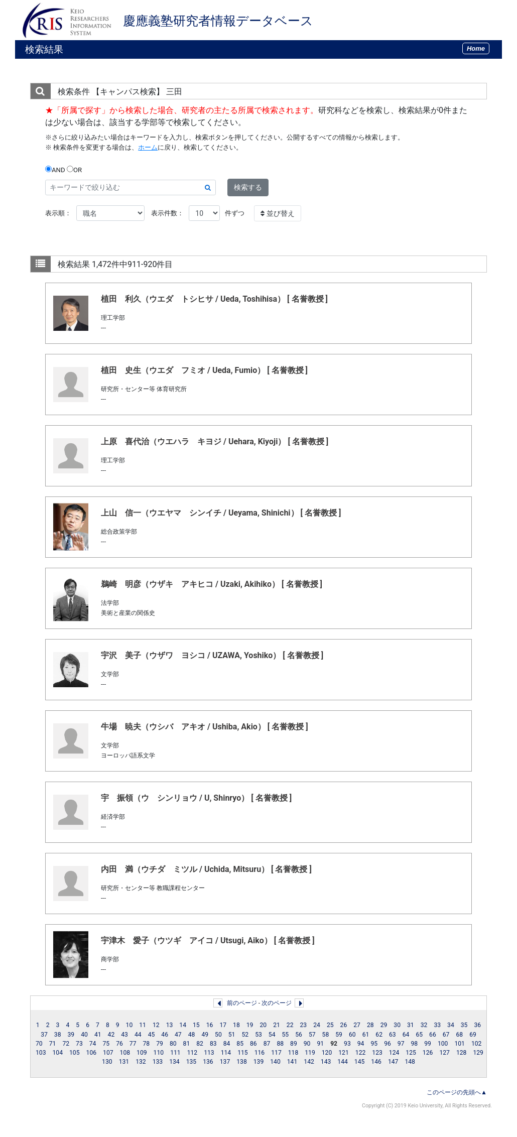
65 (419, 1034)
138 (241, 1061)
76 (119, 1043)
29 (383, 1025)
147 (393, 1061)
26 (343, 1025)
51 (231, 1034)
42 (111, 1034)
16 (209, 1025)
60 (352, 1034)
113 (209, 1052)
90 (307, 1043)
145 (359, 1061)
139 (258, 1061)
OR (74, 170)
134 (174, 1061)
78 (146, 1043)
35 (464, 1025)
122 (360, 1052)
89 (293, 1043)
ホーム (148, 147)
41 (97, 1034)
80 (173, 1043)
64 (406, 1034)
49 (204, 1034)
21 (276, 1025)
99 (427, 1043)
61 (365, 1034)
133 (158, 1061)
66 (432, 1034)
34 (450, 1025)
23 (303, 1025)
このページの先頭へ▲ (457, 1092)
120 (327, 1052)
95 (373, 1043)
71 (52, 1043)
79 (159, 1043)
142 (309, 1061)
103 (41, 1052)
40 (84, 1034)
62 (378, 1034)
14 (182, 1025)
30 (397, 1025)
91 (320, 1043)
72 (65, 1043)
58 (325, 1034)
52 (244, 1034)
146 (376, 1061)
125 (411, 1052)
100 (443, 1043)
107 (108, 1052)
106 (91, 1052)
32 (424, 1025)
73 (79, 1043)
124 (394, 1052)
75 (105, 1043)
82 (199, 1043)
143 (326, 1061)
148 (410, 1061)
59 (338, 1034)
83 (213, 1043)
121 (343, 1052)
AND (55, 170)
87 (267, 1043)
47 (178, 1034)
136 (208, 1061)
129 (478, 1052)
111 (175, 1052)
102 (476, 1043)
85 (239, 1043)
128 (461, 1052)
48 (191, 1034)
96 (387, 1043)
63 (392, 1034)
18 (236, 1025)
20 (263, 1025)
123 (377, 1052)
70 (39, 1043)
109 (142, 1052)
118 (293, 1052)
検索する (248, 187)
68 (459, 1034)
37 (44, 1034)
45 (151, 1034)
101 (459, 1043)
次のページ (277, 1002)
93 (347, 1043)
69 (472, 1034)
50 (218, 1034)
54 (272, 1034)
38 (57, 1034)
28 (370, 1025)
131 (124, 1061)
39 (71, 1034)
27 (356, 1025)
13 (169, 1025)
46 (164, 1034)
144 (342, 1061)
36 (477, 1025)
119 (310, 1052)
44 (138, 1034)
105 (74, 1052)
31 (410, 1025)
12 (156, 1025)
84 (226, 1043)
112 (192, 1052)
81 (186, 1043)
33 (437, 1025)
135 (191, 1061)
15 (196, 1025)
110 (159, 1052)
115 (242, 1052)
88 (280, 1043)
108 (125, 1052)
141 (292, 1061)
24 (316, 1025)
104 (58, 1052)
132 (141, 1061)
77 (133, 1043)
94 (360, 1043)
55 (285, 1034)
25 (330, 1025)
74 (92, 1043)
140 (275, 1061)
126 (428, 1052)
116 (259, 1052)
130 (107, 1061)
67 (446, 1034)
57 (312, 1034)
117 (276, 1052)
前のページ (242, 1002)
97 (401, 1043)
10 (129, 1025)
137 (225, 1061)
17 (222, 1025)
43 (124, 1034)
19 (249, 1025)
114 (226, 1052)
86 (253, 1043)
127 (444, 1052)
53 (258, 1034)
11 (142, 1025)
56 (298, 1034)
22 (290, 1025)
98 (414, 1043)
